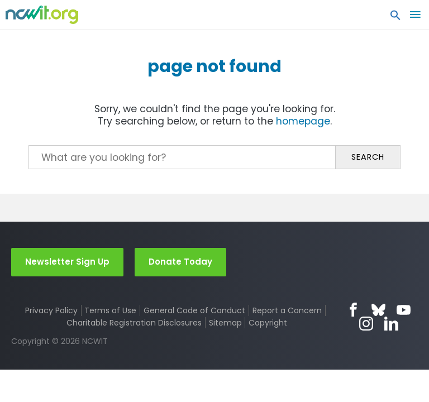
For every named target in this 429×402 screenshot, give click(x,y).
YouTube (404, 310)
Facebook (353, 310)
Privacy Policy (51, 310)
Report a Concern (287, 310)
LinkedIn (391, 324)
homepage (303, 121)
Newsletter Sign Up (67, 261)
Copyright (268, 322)
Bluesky (378, 310)
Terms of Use (110, 310)
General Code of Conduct (194, 310)
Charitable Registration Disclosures (134, 322)
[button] (395, 17)
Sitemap (225, 322)
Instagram (366, 324)
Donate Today (180, 261)
